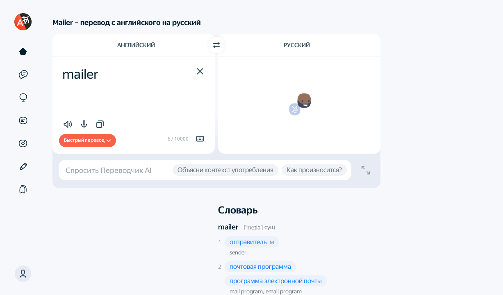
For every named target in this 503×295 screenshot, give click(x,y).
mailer (228, 226)
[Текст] (23, 51)
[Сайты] (23, 97)
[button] (23, 274)
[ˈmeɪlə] (253, 227)
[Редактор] (23, 166)
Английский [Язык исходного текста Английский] (136, 45)
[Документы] (23, 120)
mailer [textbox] (80, 74)
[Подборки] (23, 189)
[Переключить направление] (216, 45)
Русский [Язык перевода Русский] (297, 45)
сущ (269, 227)
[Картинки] (23, 143)
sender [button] (238, 252)
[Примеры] (23, 74)
